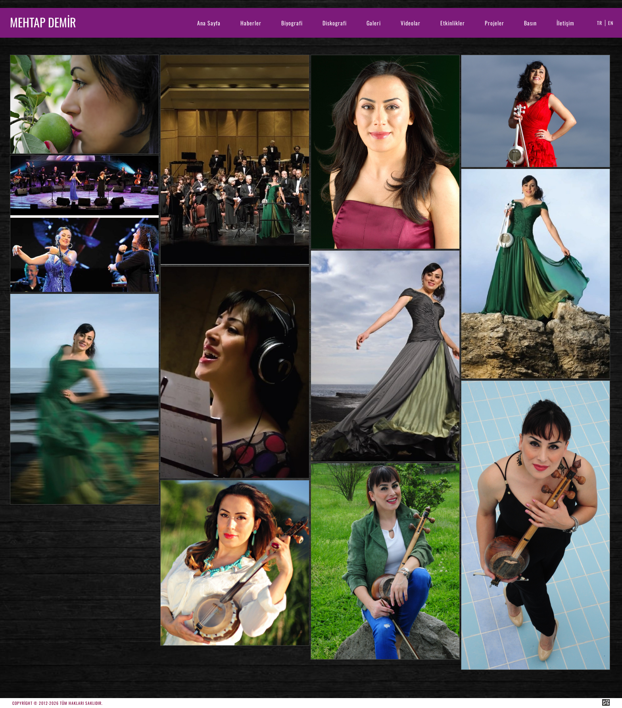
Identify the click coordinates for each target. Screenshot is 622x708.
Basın (530, 23)
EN (610, 22)
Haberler (250, 23)
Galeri (374, 23)
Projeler (494, 23)
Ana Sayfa (209, 23)
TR (599, 22)
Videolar (410, 23)
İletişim (565, 23)
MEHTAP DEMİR (43, 22)
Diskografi (335, 23)
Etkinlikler (452, 23)
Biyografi (292, 23)
